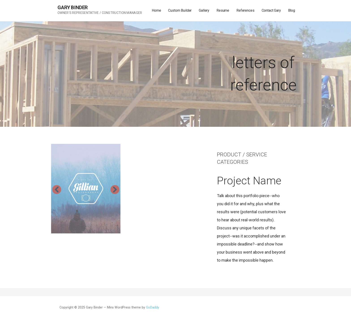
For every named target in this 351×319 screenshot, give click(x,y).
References (245, 10)
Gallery (204, 10)
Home (156, 10)
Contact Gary (271, 10)
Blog (291, 10)
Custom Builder (180, 10)
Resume (222, 10)
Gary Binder (73, 7)
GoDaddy (152, 307)
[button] (44, 189)
